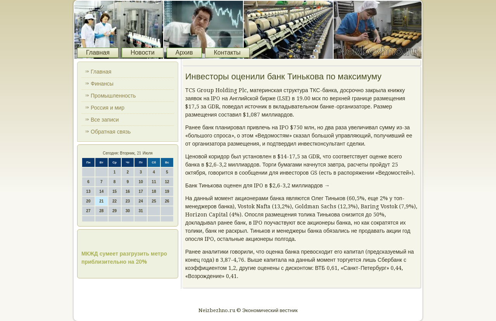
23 (128, 201)
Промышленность (113, 96)
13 (88, 191)
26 (167, 201)
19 (167, 191)
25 (154, 201)
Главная (98, 52)
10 (141, 182)
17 (141, 191)
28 (101, 211)
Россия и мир (107, 108)
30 (128, 211)
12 (167, 182)
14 (101, 191)
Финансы (102, 84)
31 (141, 211)
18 (154, 191)
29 (114, 211)
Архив (184, 52)
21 (101, 201)
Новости (143, 52)
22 (114, 201)
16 (128, 191)
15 (114, 191)
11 (154, 182)
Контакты (227, 52)
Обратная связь (111, 132)
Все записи (105, 120)
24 (141, 201)
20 (88, 201)
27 (88, 211)
